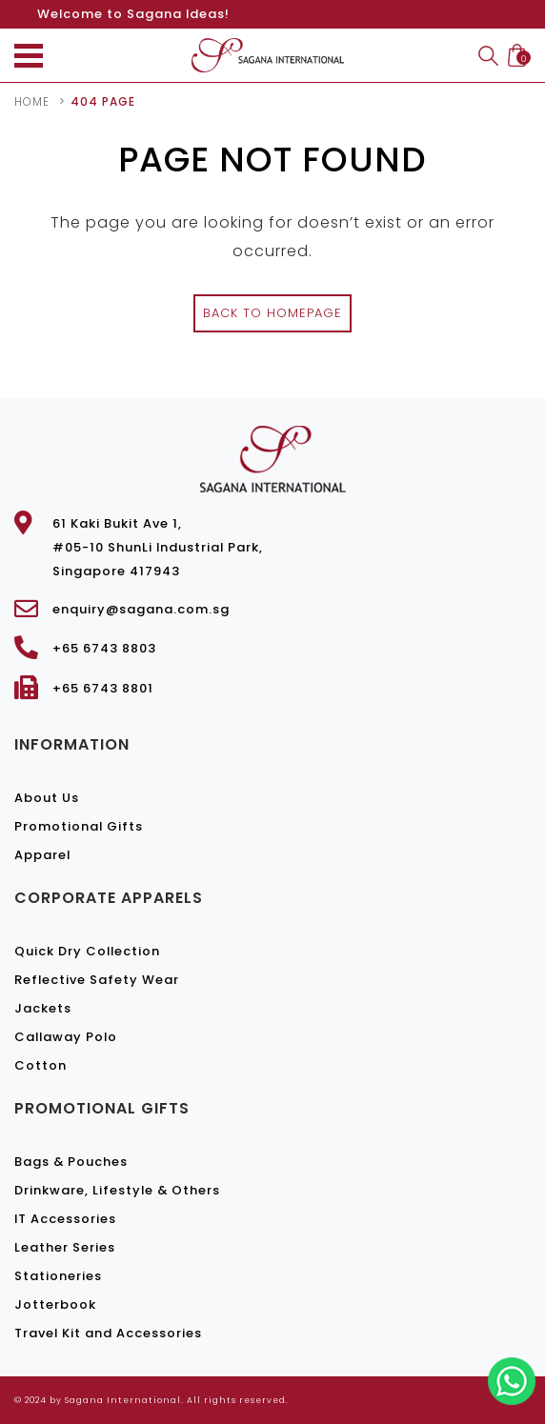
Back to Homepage (272, 313)
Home (32, 101)
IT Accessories (65, 1219)
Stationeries (58, 1276)
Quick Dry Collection (87, 951)
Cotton (40, 1065)
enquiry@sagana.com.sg (141, 609)
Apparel (42, 855)
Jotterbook (55, 1304)
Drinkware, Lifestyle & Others (117, 1190)
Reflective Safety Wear (96, 980)
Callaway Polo (65, 1037)
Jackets (42, 1008)
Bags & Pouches (71, 1162)
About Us (46, 798)
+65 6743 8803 (104, 648)
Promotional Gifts (78, 826)
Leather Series (64, 1247)
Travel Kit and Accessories (108, 1333)
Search (488, 56)
